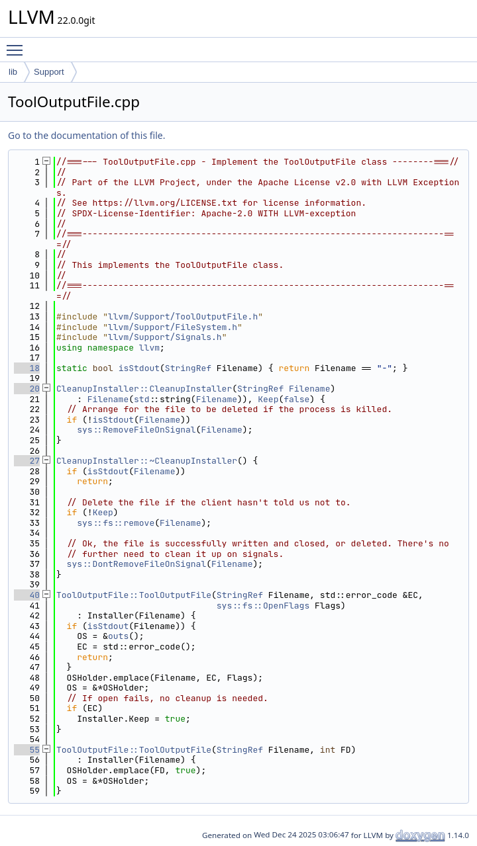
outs (118, 636)
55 (27, 749)
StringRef (188, 368)
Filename (309, 388)
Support (49, 72)
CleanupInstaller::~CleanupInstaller (146, 460)
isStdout (139, 368)
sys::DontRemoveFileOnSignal (137, 564)
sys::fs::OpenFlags (263, 605)
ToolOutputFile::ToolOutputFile (133, 595)
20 (27, 388)
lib (13, 72)
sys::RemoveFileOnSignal (136, 429)
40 (27, 595)
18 (27, 368)
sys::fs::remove (115, 523)
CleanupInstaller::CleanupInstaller (144, 388)
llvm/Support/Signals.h (165, 337)
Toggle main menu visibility (18, 44)
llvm (149, 347)
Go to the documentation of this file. (86, 135)
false (296, 399)
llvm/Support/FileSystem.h (172, 327)
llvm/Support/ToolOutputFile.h (183, 316)
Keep (268, 399)
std (141, 399)
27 (27, 460)
